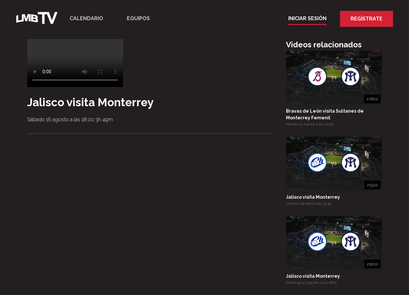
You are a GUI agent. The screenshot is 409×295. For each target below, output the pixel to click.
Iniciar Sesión (307, 18)
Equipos (138, 18)
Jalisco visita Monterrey (313, 197)
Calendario (86, 18)
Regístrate (366, 19)
